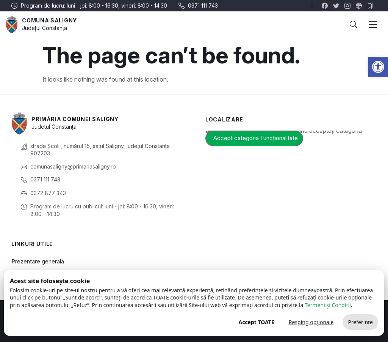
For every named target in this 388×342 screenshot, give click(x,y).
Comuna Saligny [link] (49, 20)
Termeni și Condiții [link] (328, 305)
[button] (353, 24)
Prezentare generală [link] (37, 261)
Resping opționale (311, 322)
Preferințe (360, 322)
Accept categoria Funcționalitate (255, 138)
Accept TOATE (256, 322)
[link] (378, 67)
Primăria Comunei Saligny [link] (75, 119)
